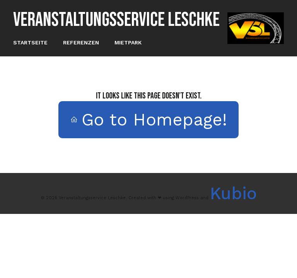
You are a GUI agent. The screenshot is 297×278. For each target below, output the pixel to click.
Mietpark (128, 42)
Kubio (233, 193)
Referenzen (81, 42)
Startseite (30, 42)
